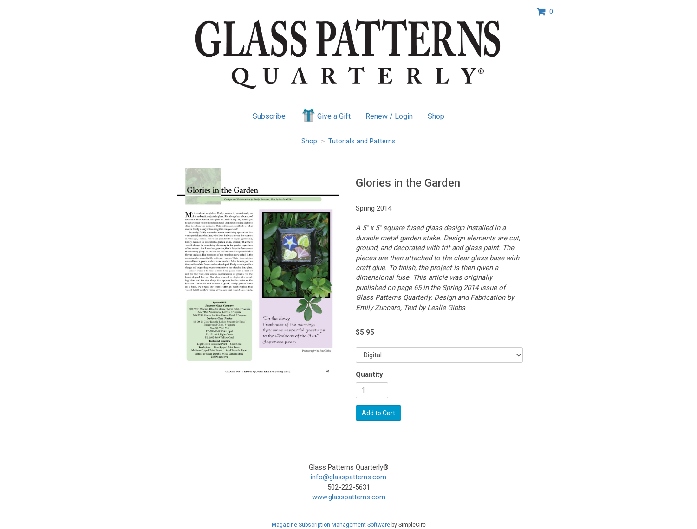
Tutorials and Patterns (362, 141)
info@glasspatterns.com (348, 477)
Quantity (369, 374)
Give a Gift (325, 115)
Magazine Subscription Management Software (331, 525)
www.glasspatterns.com (348, 497)
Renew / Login (389, 116)
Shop (436, 116)
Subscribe (269, 116)
